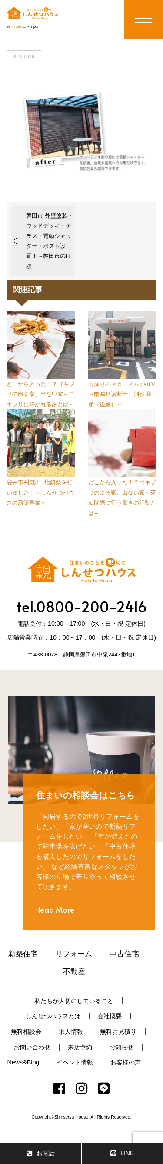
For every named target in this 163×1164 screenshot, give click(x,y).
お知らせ (121, 1047)
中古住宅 (124, 953)
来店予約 (80, 1047)
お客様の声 (125, 1062)
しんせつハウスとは (53, 1016)
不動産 (74, 971)
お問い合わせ (32, 1047)
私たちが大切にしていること (73, 1000)
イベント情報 (75, 1062)
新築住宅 (23, 953)
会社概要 (109, 1016)
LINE (122, 1153)
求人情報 (71, 1031)
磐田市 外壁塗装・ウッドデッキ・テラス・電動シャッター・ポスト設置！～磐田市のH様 (49, 241)
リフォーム (73, 953)
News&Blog (23, 1062)
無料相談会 (26, 1031)
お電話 (41, 1153)
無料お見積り (118, 1031)
